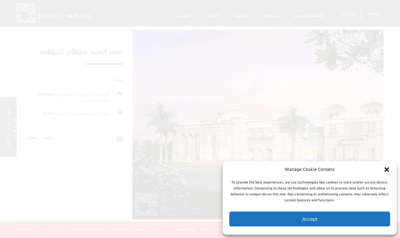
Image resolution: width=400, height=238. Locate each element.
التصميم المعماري (93, 94)
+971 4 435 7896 (181, 230)
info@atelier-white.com (135, 230)
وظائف (241, 15)
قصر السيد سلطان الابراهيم (83, 113)
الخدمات (212, 15)
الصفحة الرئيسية (309, 15)
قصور (87, 100)
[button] (386, 169)
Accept (309, 219)
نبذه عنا (271, 15)
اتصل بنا (182, 15)
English (349, 14)
